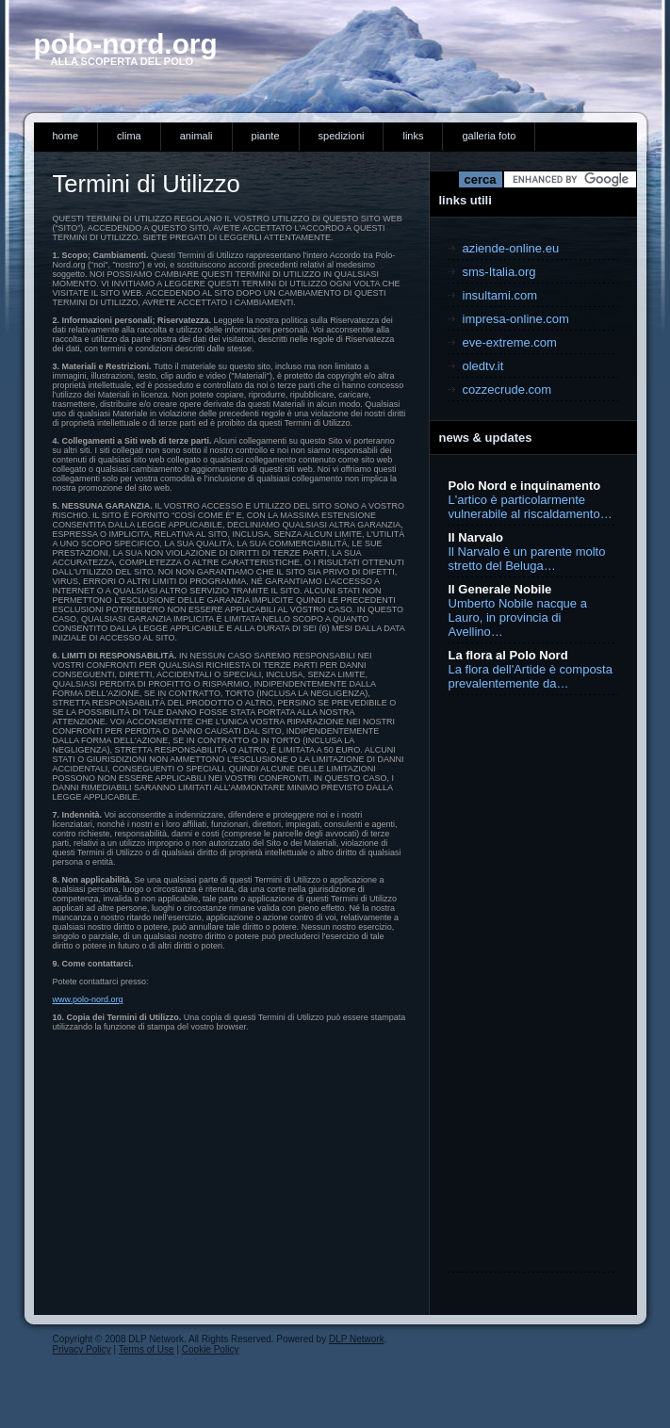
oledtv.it (483, 366)
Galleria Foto (488, 135)
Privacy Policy (82, 1349)
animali (196, 135)
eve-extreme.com (510, 342)
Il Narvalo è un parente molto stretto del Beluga (527, 558)
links (412, 135)
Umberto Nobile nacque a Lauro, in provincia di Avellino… (518, 617)
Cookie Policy (210, 1349)
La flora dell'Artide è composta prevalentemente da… (531, 676)
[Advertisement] (524, 982)
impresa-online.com (516, 319)
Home (66, 135)
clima (129, 135)
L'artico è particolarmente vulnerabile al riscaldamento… (531, 507)
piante (266, 135)
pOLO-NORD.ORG (126, 43)
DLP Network (356, 1339)
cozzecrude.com (507, 389)
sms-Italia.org (499, 272)
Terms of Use (146, 1349)
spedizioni (342, 135)
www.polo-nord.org (88, 999)
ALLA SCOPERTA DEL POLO (114, 61)
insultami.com (500, 295)
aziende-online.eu (511, 248)
